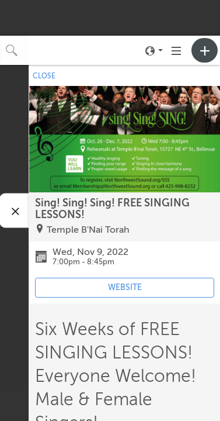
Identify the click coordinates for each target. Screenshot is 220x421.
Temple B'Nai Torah (88, 230)
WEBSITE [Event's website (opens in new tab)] (125, 287)
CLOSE (44, 76)
